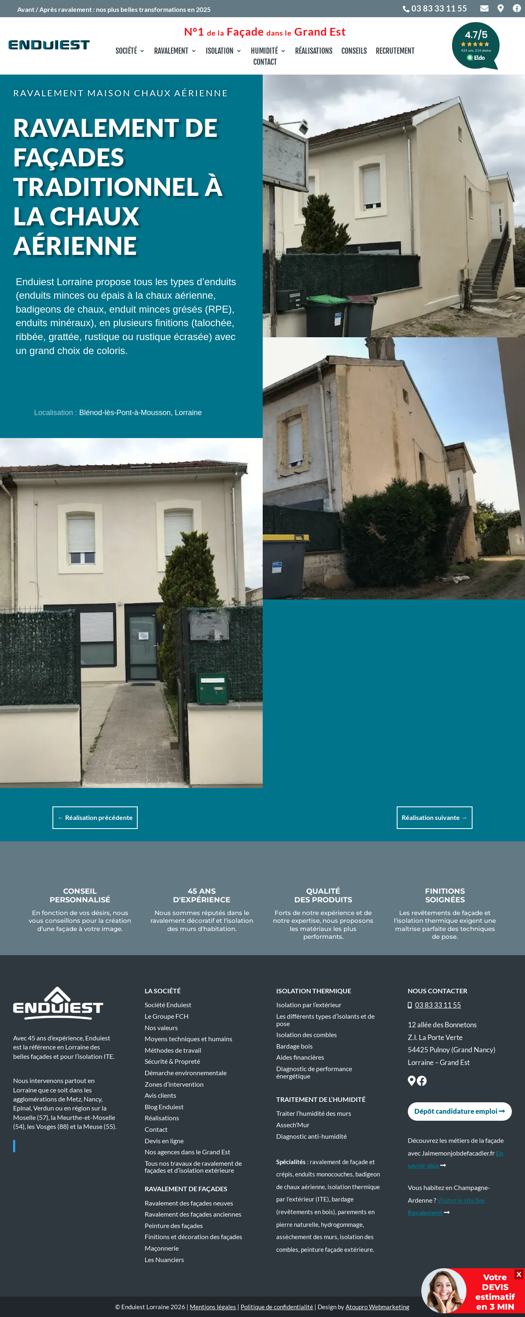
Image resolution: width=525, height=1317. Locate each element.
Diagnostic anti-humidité (311, 1136)
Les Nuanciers (164, 1259)
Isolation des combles (306, 1034)
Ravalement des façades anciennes (193, 1214)
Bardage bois (294, 1046)
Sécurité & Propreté (172, 1061)
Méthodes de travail (173, 1050)
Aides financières (300, 1057)
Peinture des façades (174, 1225)
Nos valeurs (161, 1027)
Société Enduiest (168, 1004)
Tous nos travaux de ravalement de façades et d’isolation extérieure (193, 1167)
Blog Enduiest (164, 1106)
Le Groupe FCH (167, 1016)
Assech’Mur (292, 1125)
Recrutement (395, 51)
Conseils (354, 51)
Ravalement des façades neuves (189, 1203)
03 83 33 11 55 (439, 8)
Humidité (264, 51)
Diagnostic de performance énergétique (314, 1072)
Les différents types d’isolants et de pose (325, 1020)
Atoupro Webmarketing (377, 1306)
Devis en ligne (164, 1140)
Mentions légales (213, 1306)
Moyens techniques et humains (188, 1038)
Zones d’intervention (174, 1084)
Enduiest (37, 1146)
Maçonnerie (162, 1248)
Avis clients (160, 1095)
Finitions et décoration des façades (193, 1236)
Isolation (220, 51)
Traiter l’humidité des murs (313, 1113)
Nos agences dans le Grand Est (187, 1152)
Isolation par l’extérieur (308, 1004)
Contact (265, 62)
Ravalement (171, 51)
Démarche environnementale (186, 1072)
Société (126, 51)
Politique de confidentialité (277, 1306)
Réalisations (313, 51)
